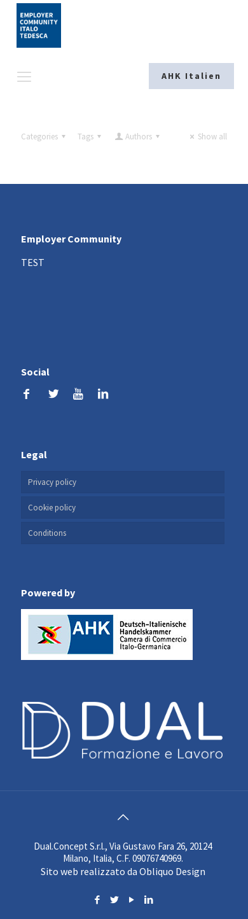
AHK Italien (191, 75)
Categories (45, 136)
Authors (138, 136)
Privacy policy (52, 482)
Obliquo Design (172, 871)
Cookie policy (52, 507)
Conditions (47, 533)
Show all (206, 136)
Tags (91, 136)
